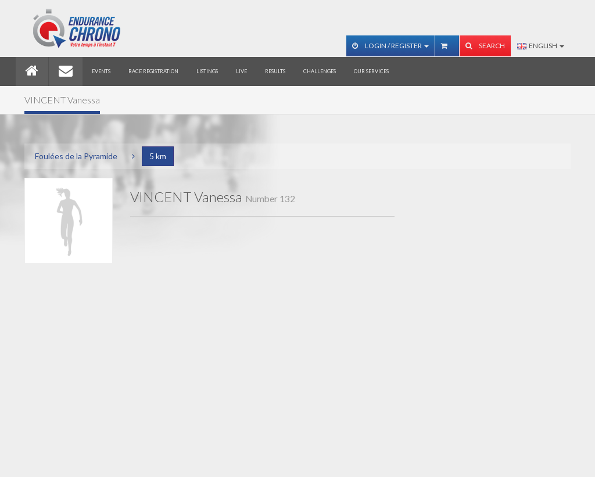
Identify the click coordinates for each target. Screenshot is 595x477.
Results (275, 71)
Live (241, 71)
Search (485, 45)
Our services (371, 71)
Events (101, 71)
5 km (157, 156)
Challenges (319, 71)
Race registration (153, 71)
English (540, 45)
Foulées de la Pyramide (76, 156)
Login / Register (390, 45)
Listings (207, 71)
